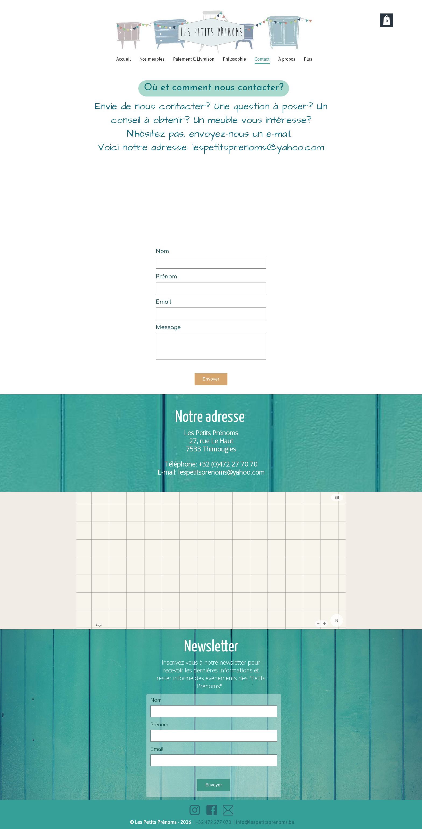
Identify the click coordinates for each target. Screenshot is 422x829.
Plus (308, 59)
